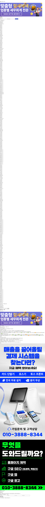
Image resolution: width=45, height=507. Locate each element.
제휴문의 (1, 327)
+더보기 (3, 325)
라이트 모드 (3, 1)
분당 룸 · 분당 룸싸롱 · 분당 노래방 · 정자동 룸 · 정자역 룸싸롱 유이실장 (11, 330)
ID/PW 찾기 (2, 21)
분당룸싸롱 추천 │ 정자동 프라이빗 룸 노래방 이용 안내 (8, 339)
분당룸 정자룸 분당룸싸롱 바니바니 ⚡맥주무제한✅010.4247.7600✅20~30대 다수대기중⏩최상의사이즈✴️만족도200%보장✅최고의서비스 (22, 335)
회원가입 (1, 17)
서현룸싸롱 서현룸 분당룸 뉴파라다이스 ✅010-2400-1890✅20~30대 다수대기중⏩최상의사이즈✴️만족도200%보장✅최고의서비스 (20, 334)
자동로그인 (2, 20)
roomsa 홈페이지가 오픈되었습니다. (5, 328)
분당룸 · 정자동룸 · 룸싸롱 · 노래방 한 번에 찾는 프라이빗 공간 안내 (10, 340)
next (2, 311)
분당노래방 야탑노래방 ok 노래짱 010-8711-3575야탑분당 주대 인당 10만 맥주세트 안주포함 (14, 331)
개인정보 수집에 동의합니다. (5, 497)
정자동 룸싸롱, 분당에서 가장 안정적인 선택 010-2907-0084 (9, 341)
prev (1, 311)
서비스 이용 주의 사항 (3, 326)
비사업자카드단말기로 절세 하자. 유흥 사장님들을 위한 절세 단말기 (10, 338)
